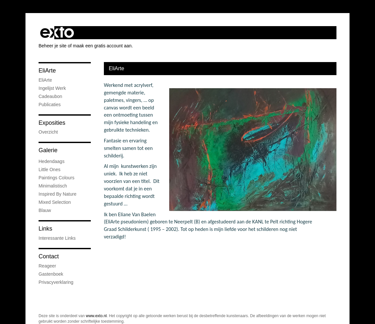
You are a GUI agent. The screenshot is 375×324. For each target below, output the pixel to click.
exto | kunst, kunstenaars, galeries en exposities (57, 32)
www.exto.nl (96, 316)
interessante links (57, 238)
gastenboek (51, 274)
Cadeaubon (50, 96)
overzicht (48, 132)
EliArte (47, 70)
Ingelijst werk (52, 88)
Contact (49, 256)
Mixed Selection (55, 202)
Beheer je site (53, 45)
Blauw (45, 210)
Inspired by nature (57, 194)
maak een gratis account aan (102, 45)
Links (45, 228)
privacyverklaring (56, 282)
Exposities (52, 123)
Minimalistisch (53, 185)
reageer (47, 265)
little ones (49, 169)
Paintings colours (56, 177)
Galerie (48, 150)
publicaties (50, 104)
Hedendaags (51, 161)
